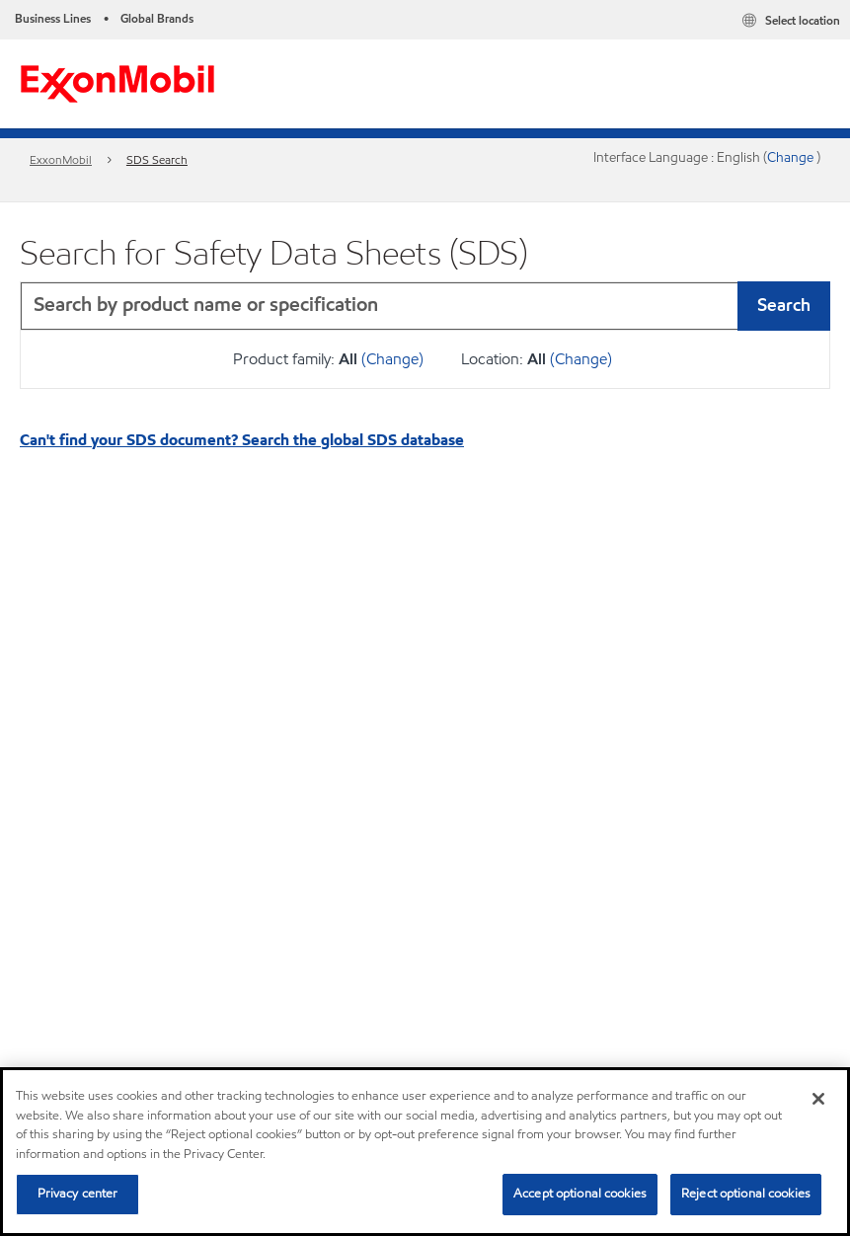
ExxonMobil (61, 159)
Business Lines (53, 18)
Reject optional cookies (746, 1193)
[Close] (818, 1098)
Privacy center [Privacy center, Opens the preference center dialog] (78, 1193)
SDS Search (157, 159)
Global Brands (156, 18)
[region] (425, 1151)
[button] (810, 306)
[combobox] (425, 306)
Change (791, 157)
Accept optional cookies (580, 1193)
